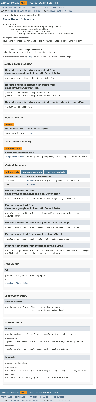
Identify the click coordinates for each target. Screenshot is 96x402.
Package (15, 3)
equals (30, 180)
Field (20, 11)
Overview (5, 3)
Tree (31, 3)
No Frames (43, 8)
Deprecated (40, 3)
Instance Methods (32, 172)
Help (56, 3)
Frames (33, 8)
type (29, 133)
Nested (13, 11)
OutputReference (14, 157)
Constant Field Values (17, 283)
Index (50, 3)
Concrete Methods (55, 172)
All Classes (58, 8)
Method (36, 11)
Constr (27, 11)
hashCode (31, 185)
